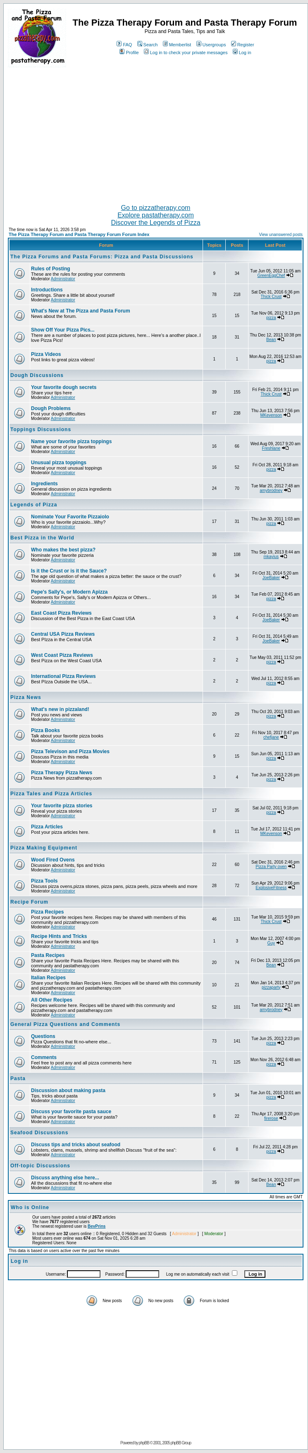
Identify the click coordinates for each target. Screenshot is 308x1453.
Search (147, 44)
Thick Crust (271, 296)
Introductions (47, 290)
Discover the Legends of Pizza (155, 222)
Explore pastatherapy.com (155, 215)
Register (242, 44)
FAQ (124, 44)
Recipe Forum (29, 902)
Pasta (18, 1078)
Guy (271, 943)
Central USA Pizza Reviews (63, 634)
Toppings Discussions (40, 429)
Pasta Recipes (47, 955)
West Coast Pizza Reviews (62, 655)
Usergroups (211, 44)
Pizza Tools (44, 881)
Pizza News (25, 697)
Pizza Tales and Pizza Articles (51, 794)
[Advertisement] (155, 132)
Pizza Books (45, 730)
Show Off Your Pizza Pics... (63, 330)
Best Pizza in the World (42, 538)
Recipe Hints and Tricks (59, 936)
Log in (242, 52)
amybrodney (271, 490)
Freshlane (271, 448)
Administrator (63, 279)
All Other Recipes (51, 1000)
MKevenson (271, 415)
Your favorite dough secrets (63, 387)
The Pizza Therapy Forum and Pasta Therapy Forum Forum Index (79, 234)
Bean (271, 339)
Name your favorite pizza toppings (71, 441)
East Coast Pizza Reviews (61, 613)
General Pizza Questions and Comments (65, 1024)
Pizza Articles (47, 827)
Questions (43, 1036)
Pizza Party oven (271, 866)
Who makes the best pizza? (63, 550)
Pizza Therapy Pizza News (61, 772)
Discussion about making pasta (68, 1090)
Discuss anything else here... (65, 1178)
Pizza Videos (46, 354)
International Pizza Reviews (63, 676)
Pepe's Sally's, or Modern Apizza (69, 592)
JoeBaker (271, 577)
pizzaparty (271, 987)
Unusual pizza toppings (58, 462)
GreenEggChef (271, 275)
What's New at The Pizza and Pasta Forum (80, 311)
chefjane (271, 737)
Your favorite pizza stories (61, 806)
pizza (271, 317)
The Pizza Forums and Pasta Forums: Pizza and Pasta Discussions (101, 257)
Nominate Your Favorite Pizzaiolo (70, 517)
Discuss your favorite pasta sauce (71, 1111)
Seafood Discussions (39, 1133)
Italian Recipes (48, 978)
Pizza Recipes (47, 912)
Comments (44, 1057)
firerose (271, 1118)
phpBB (144, 1443)
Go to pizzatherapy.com (156, 207)
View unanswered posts (281, 234)
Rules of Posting (50, 269)
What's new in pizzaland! (60, 709)
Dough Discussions (37, 375)
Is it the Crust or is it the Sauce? (69, 571)
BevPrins (96, 1226)
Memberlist (177, 44)
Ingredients (44, 484)
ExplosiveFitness (271, 887)
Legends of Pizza (33, 505)
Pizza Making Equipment (43, 848)
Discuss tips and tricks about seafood (75, 1145)
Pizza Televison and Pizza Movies (70, 751)
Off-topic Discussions (40, 1166)
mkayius (271, 556)
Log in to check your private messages (186, 52)
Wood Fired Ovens (53, 860)
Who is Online (30, 1207)
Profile (128, 52)
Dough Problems (51, 408)
